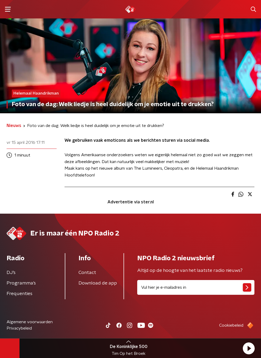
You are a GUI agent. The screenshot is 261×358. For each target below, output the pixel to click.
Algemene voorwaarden (30, 322)
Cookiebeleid (231, 325)
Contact (87, 272)
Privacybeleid (19, 328)
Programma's (21, 283)
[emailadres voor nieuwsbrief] (196, 287)
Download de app (97, 283)
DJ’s (11, 272)
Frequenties (19, 293)
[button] (248, 348)
